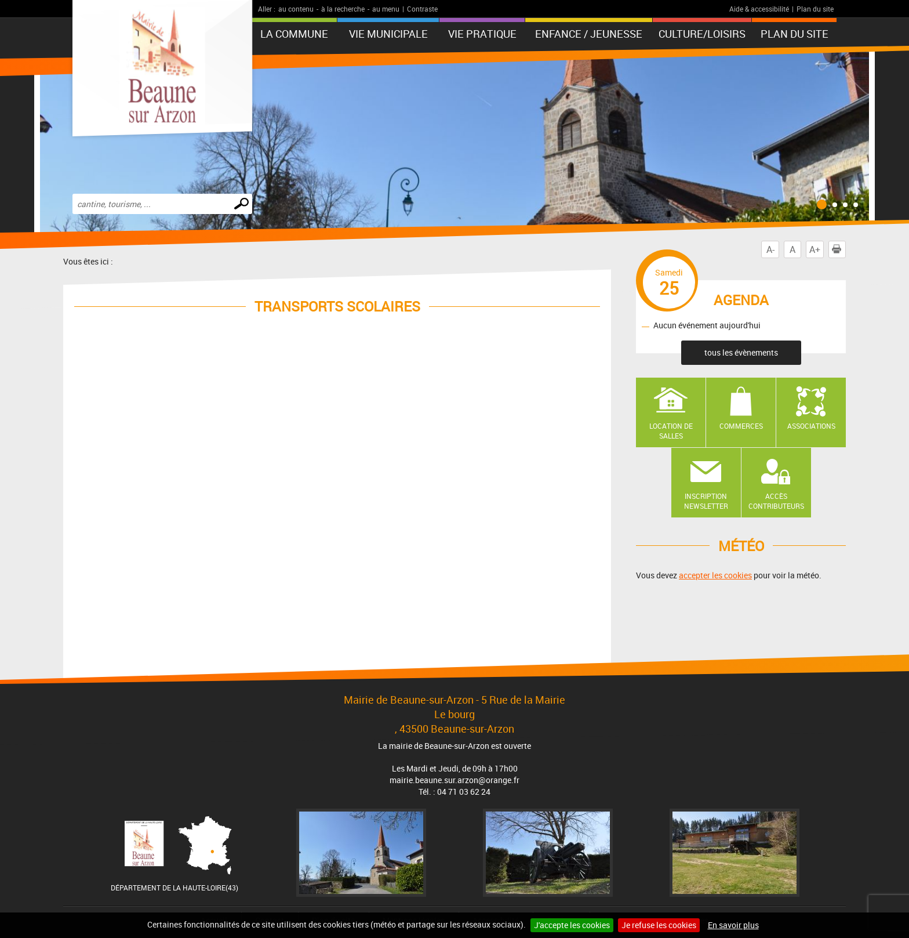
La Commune (294, 34)
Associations (811, 425)
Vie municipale (388, 34)
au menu (385, 8)
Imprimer (839, 249)
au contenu (296, 8)
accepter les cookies (715, 575)
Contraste (422, 8)
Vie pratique (482, 34)
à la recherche (343, 8)
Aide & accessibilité (759, 8)
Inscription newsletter (706, 500)
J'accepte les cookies (572, 924)
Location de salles (671, 430)
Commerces (741, 425)
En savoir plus (733, 924)
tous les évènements (741, 352)
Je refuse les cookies (658, 924)
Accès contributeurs (776, 500)
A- (770, 249)
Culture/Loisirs (702, 34)
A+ (814, 249)
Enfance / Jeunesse (588, 34)
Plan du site (815, 8)
